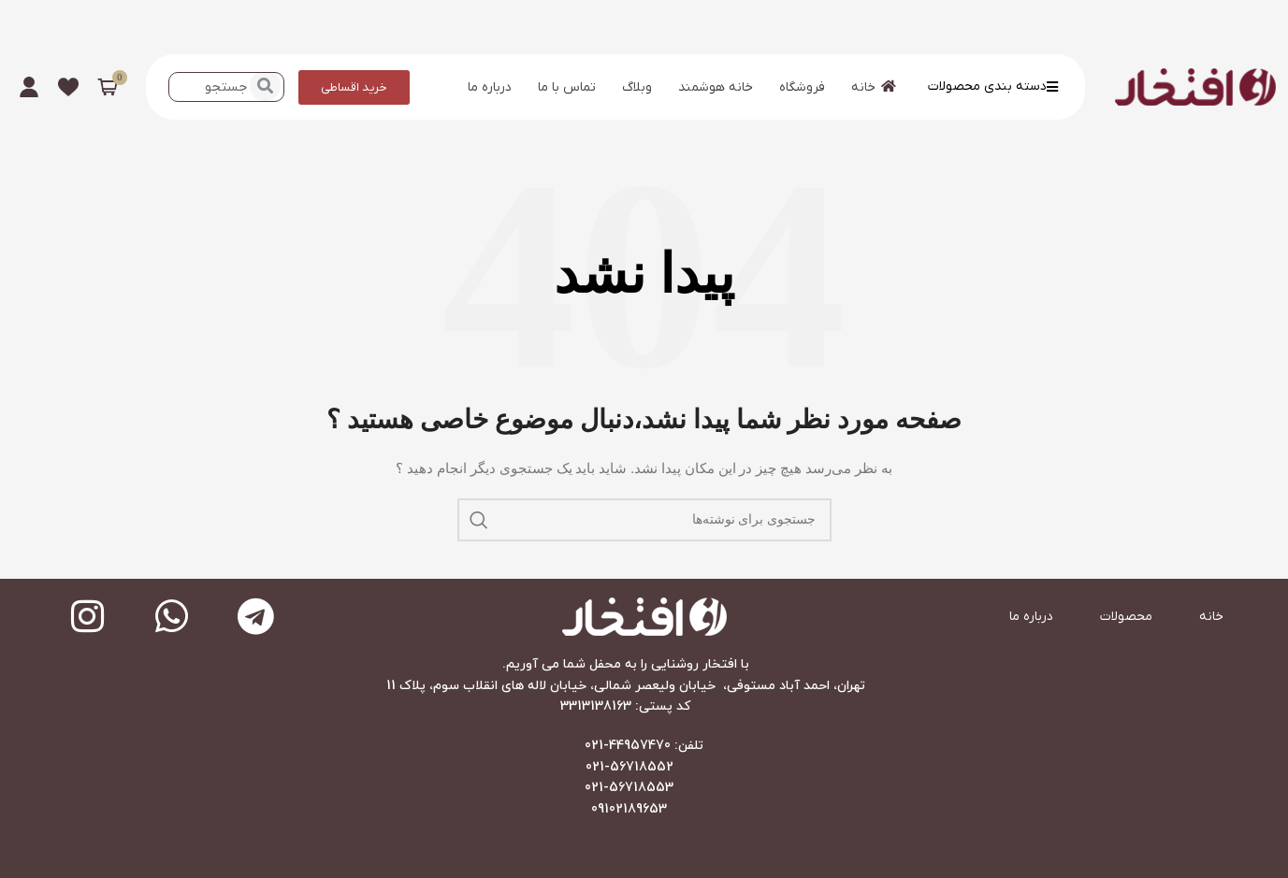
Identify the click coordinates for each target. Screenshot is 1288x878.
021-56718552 (629, 767)
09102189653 (629, 809)
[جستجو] (644, 519)
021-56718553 (629, 788)
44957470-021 (628, 746)
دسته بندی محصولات (993, 86)
